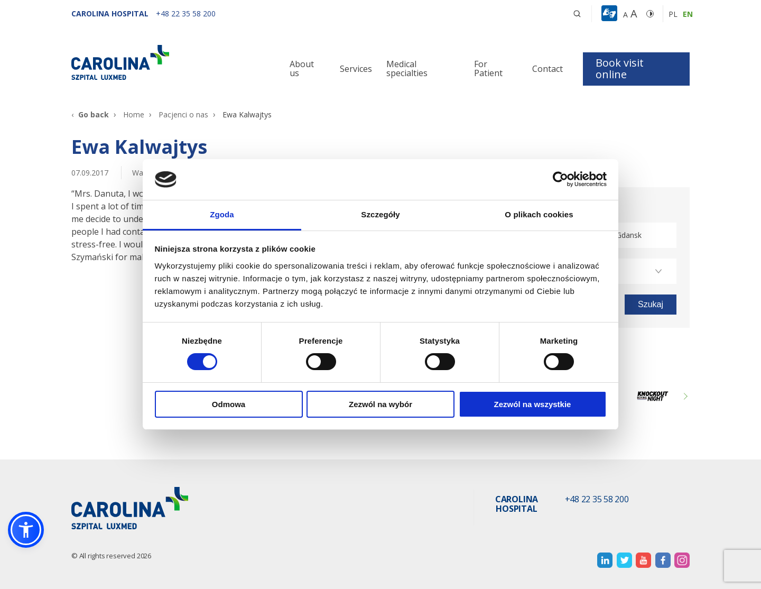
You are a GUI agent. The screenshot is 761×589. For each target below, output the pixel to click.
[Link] (169, 62)
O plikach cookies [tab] (539, 214)
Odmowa (228, 404)
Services (356, 69)
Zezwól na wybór (380, 404)
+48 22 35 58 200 (597, 499)
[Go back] (90, 114)
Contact (547, 69)
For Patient (488, 68)
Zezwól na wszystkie (532, 404)
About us (302, 68)
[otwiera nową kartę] (604, 560)
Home (133, 114)
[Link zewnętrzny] (653, 396)
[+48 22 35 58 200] (186, 13)
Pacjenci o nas (183, 114)
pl (673, 14)
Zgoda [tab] (222, 214)
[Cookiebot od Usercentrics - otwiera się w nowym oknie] (560, 179)
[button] (610, 13)
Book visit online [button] (620, 68)
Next (684, 396)
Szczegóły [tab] (380, 214)
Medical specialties (407, 68)
